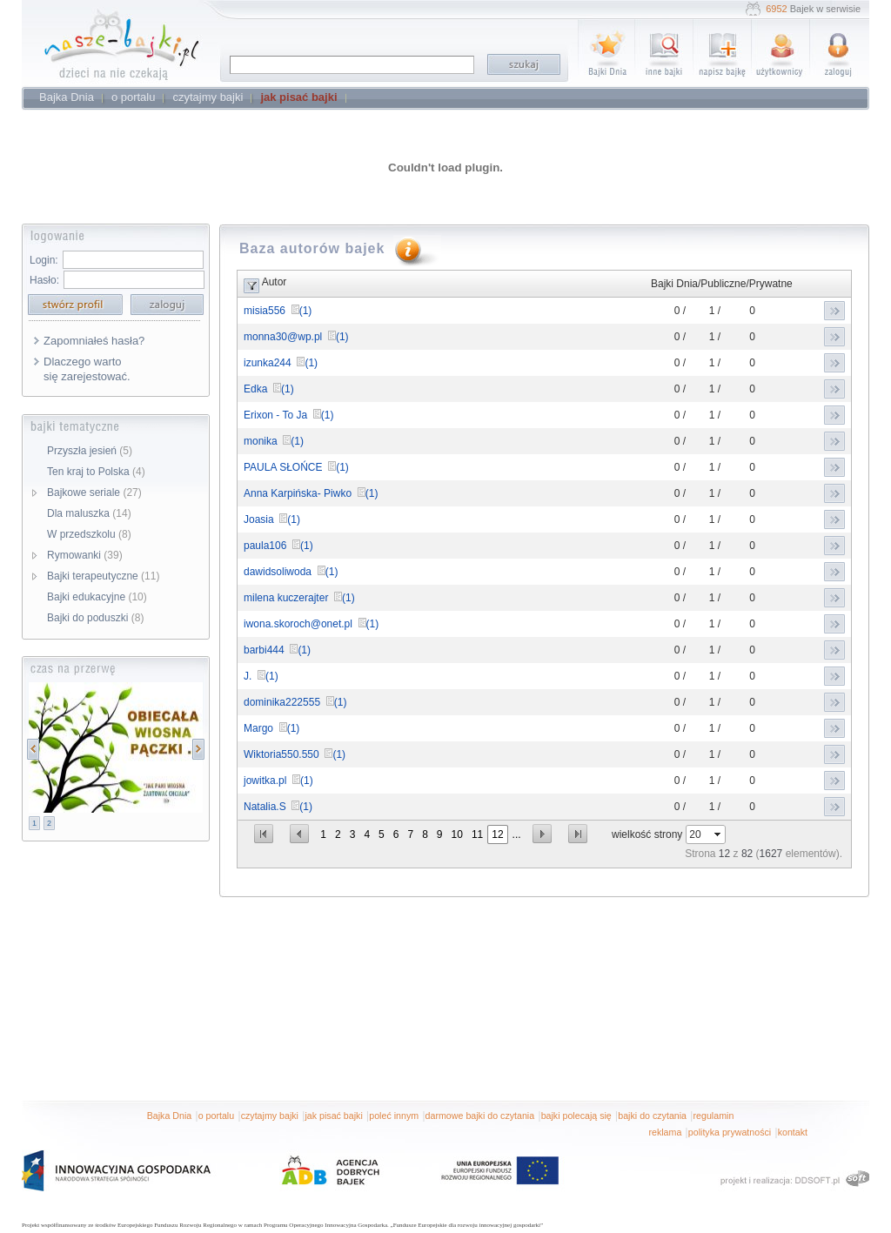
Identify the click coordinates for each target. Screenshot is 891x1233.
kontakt (792, 1132)
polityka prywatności (729, 1132)
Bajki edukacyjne (97, 597)
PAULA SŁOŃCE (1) (296, 467)
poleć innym (394, 1115)
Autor (274, 282)
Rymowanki (85, 555)
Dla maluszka (89, 513)
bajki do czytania (652, 1115)
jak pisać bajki (333, 1115)
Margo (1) (271, 728)
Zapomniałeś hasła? (94, 340)
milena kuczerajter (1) (299, 598)
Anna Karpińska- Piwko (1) (311, 493)
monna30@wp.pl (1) (296, 337)
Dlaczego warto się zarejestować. (87, 369)
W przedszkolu (89, 534)
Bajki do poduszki (95, 618)
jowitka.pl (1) (278, 780)
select (719, 834)
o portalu (216, 1115)
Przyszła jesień (89, 451)
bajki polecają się (576, 1115)
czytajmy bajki (269, 1115)
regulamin (713, 1115)
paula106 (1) (278, 545)
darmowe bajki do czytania (480, 1115)
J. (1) (261, 676)
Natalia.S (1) (278, 807)
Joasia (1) (272, 519)
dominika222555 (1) (295, 702)
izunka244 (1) (281, 363)
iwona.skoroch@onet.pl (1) (311, 624)
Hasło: (44, 280)
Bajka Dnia (169, 1115)
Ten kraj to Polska (96, 472)
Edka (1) (269, 389)
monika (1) (274, 441)
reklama (664, 1132)
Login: (44, 260)
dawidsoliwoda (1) (291, 572)
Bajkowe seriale (94, 492)
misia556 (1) (278, 311)
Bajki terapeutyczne (103, 576)
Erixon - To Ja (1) (288, 415)
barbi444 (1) (277, 650)
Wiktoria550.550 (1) (294, 754)
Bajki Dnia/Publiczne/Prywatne (722, 284)
